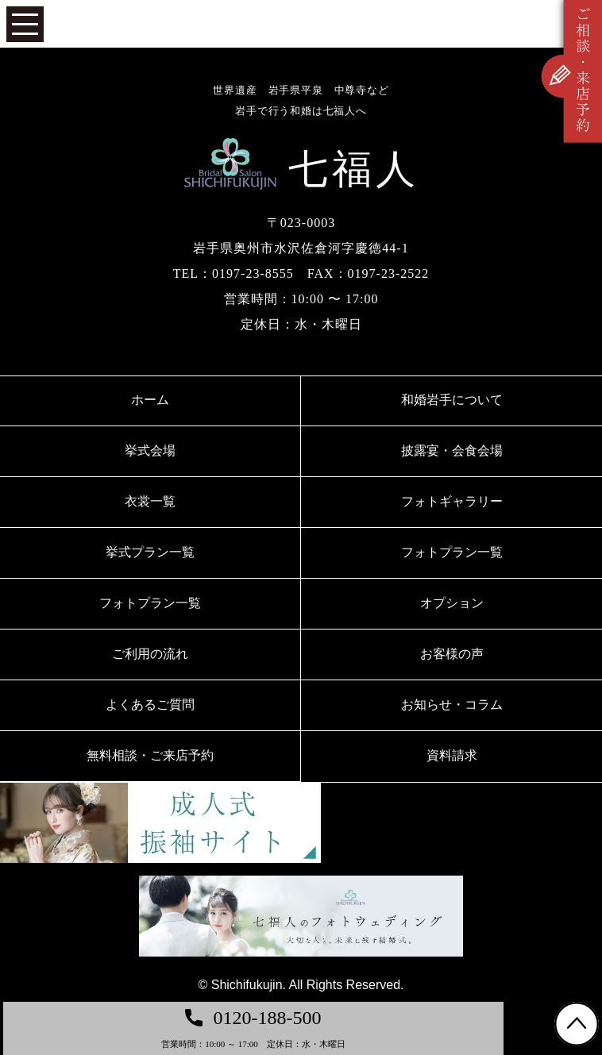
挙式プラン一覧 (150, 552)
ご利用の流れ (150, 653)
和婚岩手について (452, 399)
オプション (452, 603)
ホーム (150, 399)
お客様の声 (452, 653)
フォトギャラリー (452, 501)
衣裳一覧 (150, 501)
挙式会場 (150, 450)
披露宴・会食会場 (452, 450)
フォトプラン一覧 (452, 552)
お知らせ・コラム (452, 704)
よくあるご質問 (150, 704)
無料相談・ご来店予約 (150, 755)
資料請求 (451, 755)
